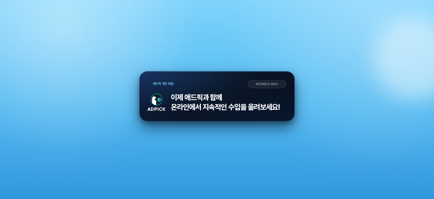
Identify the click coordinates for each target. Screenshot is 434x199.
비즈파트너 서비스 (267, 84)
